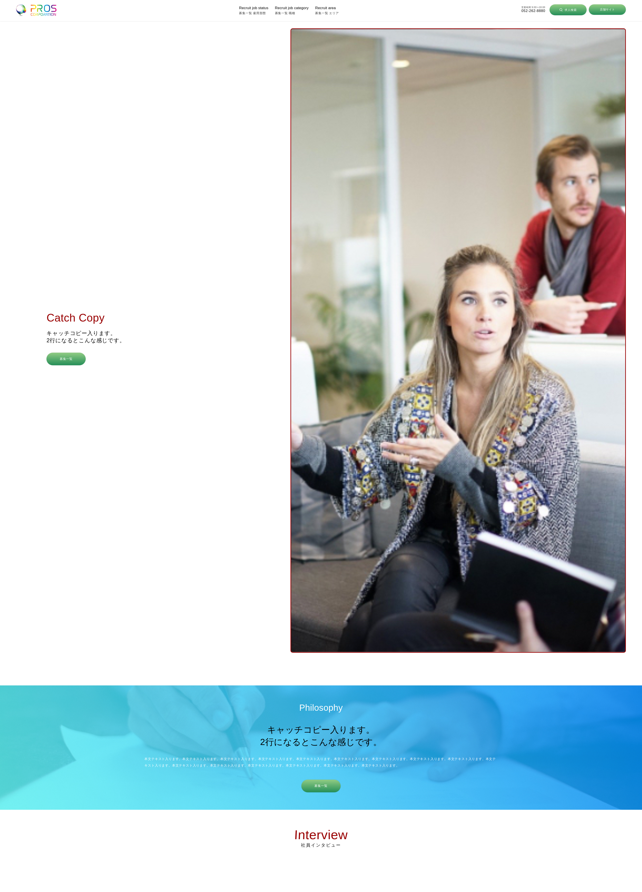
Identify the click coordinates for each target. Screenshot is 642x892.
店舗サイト (607, 9)
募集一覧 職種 (292, 10)
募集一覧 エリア (327, 10)
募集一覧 (66, 359)
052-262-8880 (533, 11)
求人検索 (568, 10)
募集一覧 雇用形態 (253, 10)
